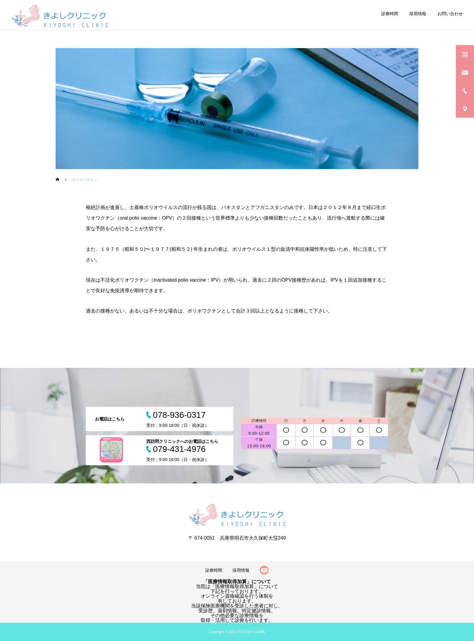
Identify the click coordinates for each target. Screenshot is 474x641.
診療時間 (389, 13)
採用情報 (417, 13)
